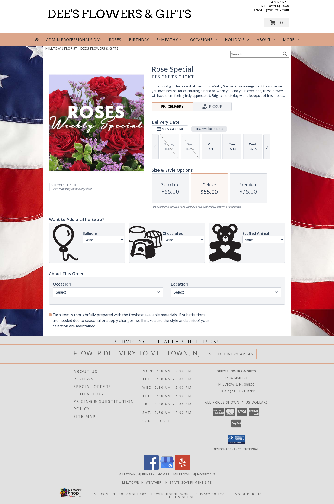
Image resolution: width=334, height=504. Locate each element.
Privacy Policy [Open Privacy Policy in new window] (210, 494)
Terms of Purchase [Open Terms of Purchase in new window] (247, 494)
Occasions (204, 39)
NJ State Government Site (188, 482)
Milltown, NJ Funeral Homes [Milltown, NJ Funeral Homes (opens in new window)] (144, 474)
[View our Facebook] (151, 468)
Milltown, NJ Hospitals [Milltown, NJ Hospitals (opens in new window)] (194, 474)
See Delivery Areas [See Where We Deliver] (231, 354)
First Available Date (209, 128)
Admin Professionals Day (73, 39)
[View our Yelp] (182, 468)
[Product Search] (255, 54)
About (266, 39)
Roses (115, 39)
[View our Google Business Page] (167, 468)
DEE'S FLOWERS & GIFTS (119, 14)
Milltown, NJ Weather (141, 482)
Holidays (237, 39)
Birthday (139, 39)
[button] (276, 22)
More (291, 39)
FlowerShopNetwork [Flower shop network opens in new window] (170, 494)
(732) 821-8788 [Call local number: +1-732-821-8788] (277, 10)
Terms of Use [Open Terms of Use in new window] (181, 497)
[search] (285, 53)
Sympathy (170, 39)
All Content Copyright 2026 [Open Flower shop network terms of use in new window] (121, 494)
